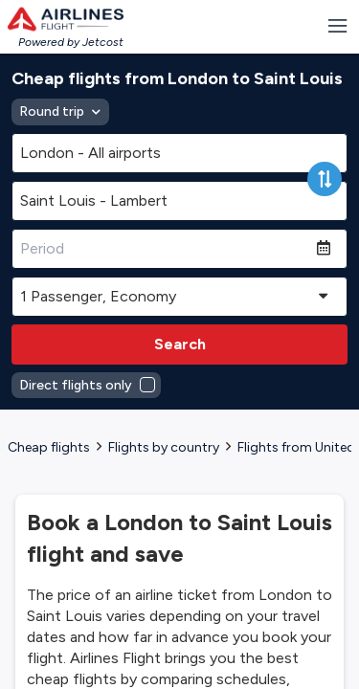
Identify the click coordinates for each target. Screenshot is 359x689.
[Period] (164, 248)
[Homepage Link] (65, 19)
